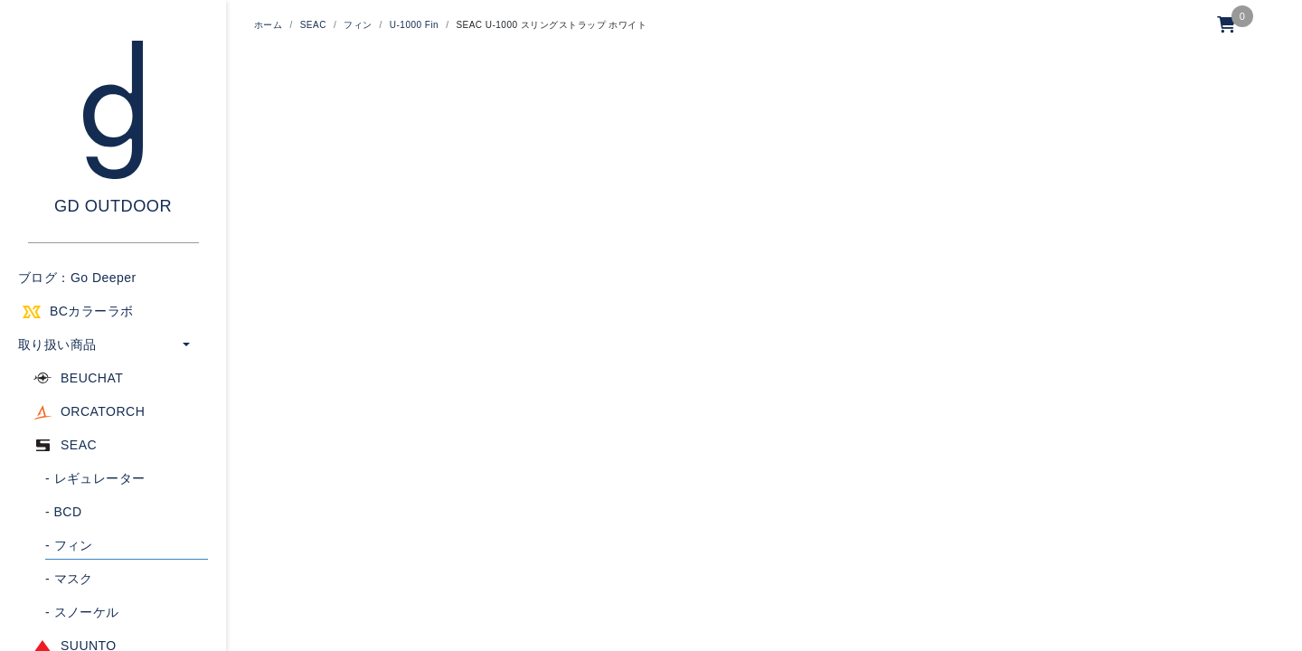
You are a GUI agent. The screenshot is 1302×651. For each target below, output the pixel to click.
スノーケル (82, 612)
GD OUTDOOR (113, 206)
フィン (69, 545)
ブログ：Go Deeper (77, 277)
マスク (69, 578)
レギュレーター (95, 478)
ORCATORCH (103, 411)
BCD (63, 512)
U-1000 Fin (414, 25)
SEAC (79, 445)
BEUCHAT (92, 378)
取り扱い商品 (57, 344)
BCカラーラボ (92, 311)
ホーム (268, 25)
